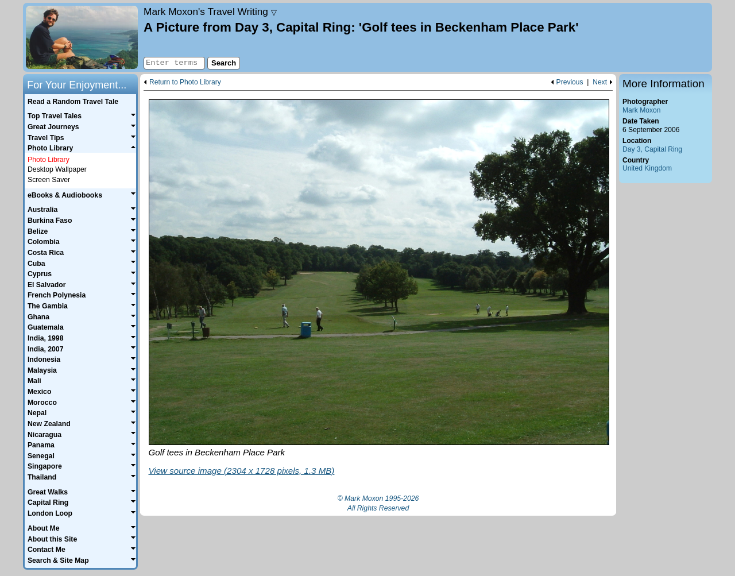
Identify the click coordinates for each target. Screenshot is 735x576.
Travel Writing (210, 11)
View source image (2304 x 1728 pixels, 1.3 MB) (242, 471)
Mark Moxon (641, 110)
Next (600, 82)
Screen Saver (49, 180)
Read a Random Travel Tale (73, 102)
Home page (82, 37)
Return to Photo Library (185, 82)
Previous (569, 82)
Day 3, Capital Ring (652, 149)
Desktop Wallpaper (57, 169)
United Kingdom (647, 168)
